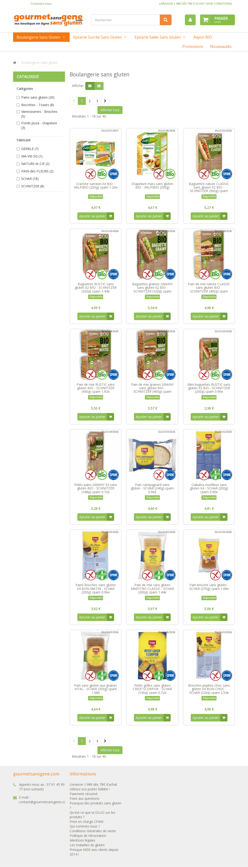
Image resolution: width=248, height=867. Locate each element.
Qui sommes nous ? (85, 828)
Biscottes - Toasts (37, 105)
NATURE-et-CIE (35, 163)
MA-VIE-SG (32, 156)
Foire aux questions (84, 800)
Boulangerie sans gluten (38, 37)
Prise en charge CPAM (86, 823)
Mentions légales (82, 842)
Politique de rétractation (88, 837)
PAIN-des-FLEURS (37, 171)
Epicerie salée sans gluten (158, 37)
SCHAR (30, 178)
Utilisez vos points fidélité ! (90, 791)
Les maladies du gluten (87, 847)
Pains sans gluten (37, 97)
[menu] (190, 19)
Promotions (192, 46)
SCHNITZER (32, 186)
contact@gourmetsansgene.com (43, 804)
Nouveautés (221, 46)
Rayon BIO (203, 37)
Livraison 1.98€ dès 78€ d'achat (93, 786)
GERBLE (30, 148)
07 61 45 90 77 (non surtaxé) (42, 788)
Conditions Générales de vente (93, 833)
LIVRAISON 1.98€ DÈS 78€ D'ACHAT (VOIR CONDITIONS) (195, 4)
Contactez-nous (41, 4)
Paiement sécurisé (83, 795)
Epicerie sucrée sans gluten (97, 37)
